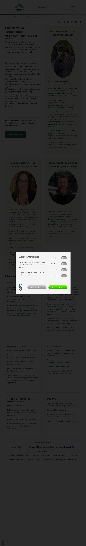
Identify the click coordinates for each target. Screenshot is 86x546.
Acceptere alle (57, 287)
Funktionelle (53, 270)
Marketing (52, 258)
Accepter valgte (37, 287)
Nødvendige (53, 276)
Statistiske (52, 264)
